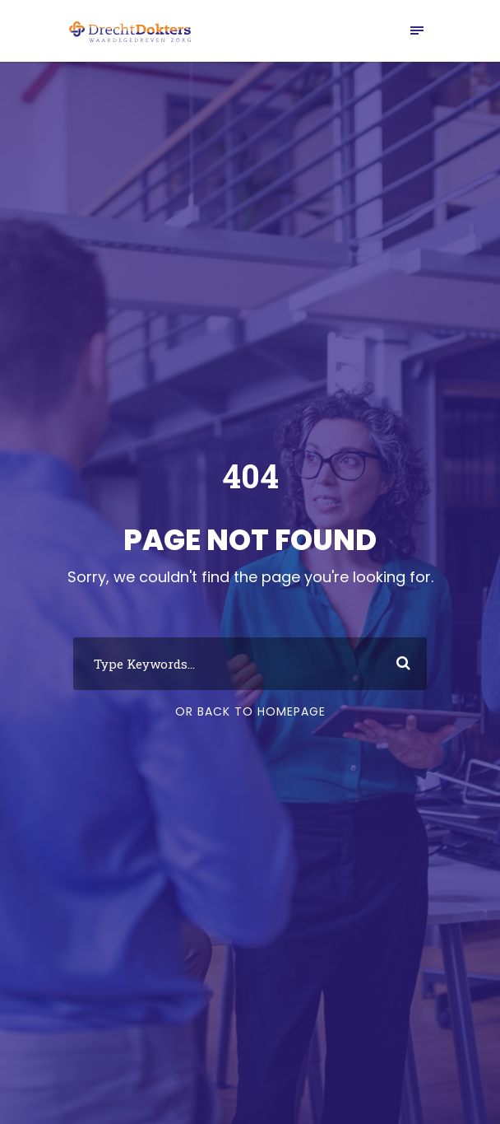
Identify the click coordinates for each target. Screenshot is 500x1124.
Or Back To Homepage (250, 711)
